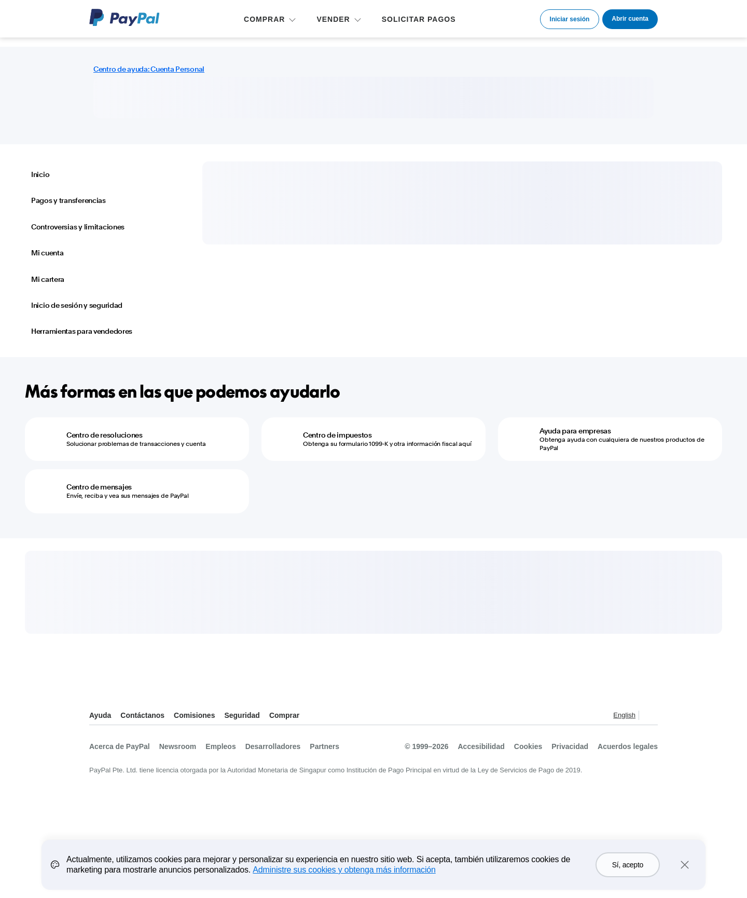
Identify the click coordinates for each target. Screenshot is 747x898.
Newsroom (178, 746)
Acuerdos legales (628, 746)
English (624, 715)
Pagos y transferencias (68, 200)
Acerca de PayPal (119, 746)
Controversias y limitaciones (78, 227)
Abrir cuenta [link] (630, 18)
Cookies (528, 746)
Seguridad (241, 715)
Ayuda (100, 715)
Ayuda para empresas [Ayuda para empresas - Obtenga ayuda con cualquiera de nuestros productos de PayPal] (575, 431)
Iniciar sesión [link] (570, 19)
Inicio (40, 174)
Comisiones (194, 715)
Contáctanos (142, 715)
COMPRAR (264, 19)
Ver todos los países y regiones (649, 716)
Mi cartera (47, 279)
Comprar (284, 715)
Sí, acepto (627, 865)
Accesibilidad (481, 746)
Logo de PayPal (124, 17)
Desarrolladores (273, 746)
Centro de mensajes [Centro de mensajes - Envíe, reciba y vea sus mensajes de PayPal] (99, 487)
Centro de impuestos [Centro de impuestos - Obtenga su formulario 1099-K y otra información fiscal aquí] (337, 435)
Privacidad (569, 746)
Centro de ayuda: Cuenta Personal (148, 69)
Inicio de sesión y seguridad (76, 305)
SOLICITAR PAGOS (419, 19)
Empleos (220, 746)
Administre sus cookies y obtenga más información (344, 869)
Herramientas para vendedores (81, 331)
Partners (324, 746)
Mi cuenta (47, 253)
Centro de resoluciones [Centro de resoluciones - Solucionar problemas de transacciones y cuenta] (104, 435)
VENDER (333, 19)
